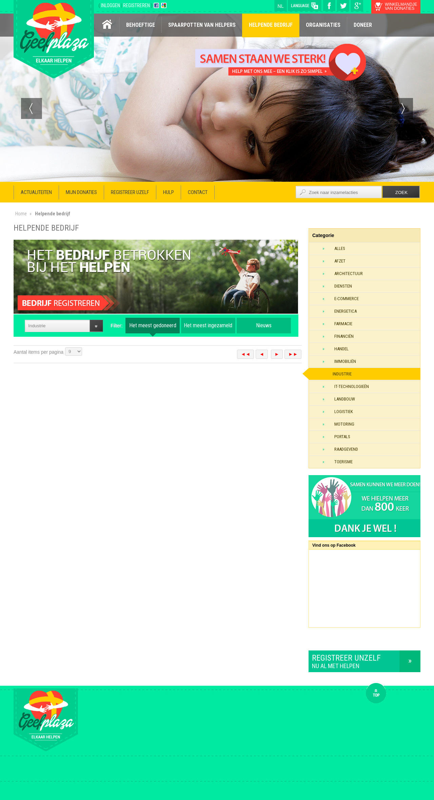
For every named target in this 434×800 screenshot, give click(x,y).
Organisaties (323, 25)
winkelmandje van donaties (401, 6)
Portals (342, 436)
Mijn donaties (81, 192)
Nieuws (264, 325)
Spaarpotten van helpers (202, 25)
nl (281, 6)
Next (402, 108)
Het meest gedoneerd (152, 325)
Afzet (340, 261)
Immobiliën (345, 361)
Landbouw (344, 399)
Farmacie (343, 323)
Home (21, 213)
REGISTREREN (137, 5)
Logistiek (343, 411)
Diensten (343, 286)
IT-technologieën (351, 386)
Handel (341, 348)
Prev (31, 108)
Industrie (342, 373)
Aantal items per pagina (38, 352)
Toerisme (343, 461)
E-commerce (346, 298)
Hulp (168, 192)
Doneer (363, 25)
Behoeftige (140, 25)
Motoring (344, 424)
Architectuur (348, 273)
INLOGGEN (111, 5)
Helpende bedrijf (271, 25)
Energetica (345, 311)
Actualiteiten (36, 192)
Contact (198, 192)
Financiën (344, 336)
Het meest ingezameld (208, 325)
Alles (339, 248)
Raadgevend (346, 449)
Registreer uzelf (130, 192)
